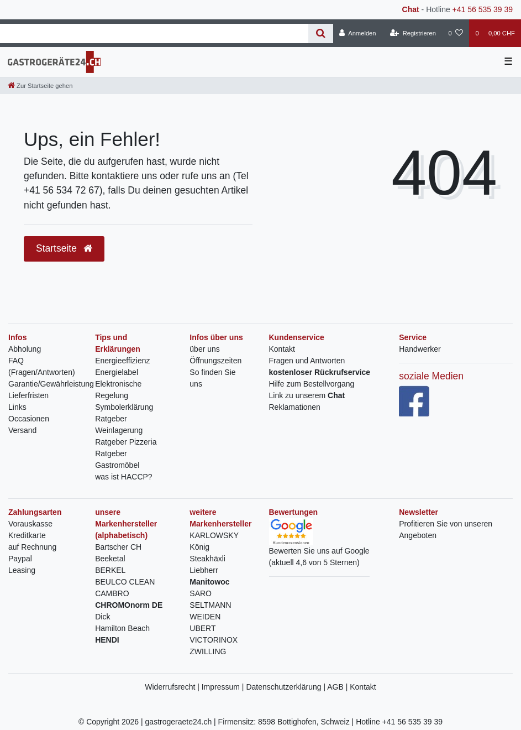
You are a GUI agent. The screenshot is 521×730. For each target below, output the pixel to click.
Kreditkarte (27, 535)
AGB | (338, 686)
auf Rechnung (32, 547)
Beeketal (110, 558)
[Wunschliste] (455, 33)
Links (17, 407)
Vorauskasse (30, 523)
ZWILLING (208, 651)
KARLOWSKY (214, 535)
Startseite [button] (64, 248)
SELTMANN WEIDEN (210, 611)
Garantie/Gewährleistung (51, 383)
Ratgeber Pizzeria (125, 441)
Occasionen (28, 418)
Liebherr (204, 570)
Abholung (24, 349)
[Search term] (154, 33)
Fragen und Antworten (307, 360)
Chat (410, 9)
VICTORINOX (214, 639)
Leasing (21, 570)
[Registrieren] (413, 33)
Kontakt (282, 349)
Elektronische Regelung (118, 389)
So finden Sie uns (212, 378)
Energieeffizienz (122, 360)
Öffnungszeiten (215, 360)
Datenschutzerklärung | (286, 686)
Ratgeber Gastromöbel (117, 459)
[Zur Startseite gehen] (40, 85)
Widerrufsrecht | (173, 686)
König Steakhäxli (207, 553)
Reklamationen (294, 407)
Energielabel (116, 372)
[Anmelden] (357, 33)
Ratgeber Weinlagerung (119, 424)
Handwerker (419, 349)
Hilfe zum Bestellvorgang (312, 383)
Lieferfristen (28, 395)
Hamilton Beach (122, 628)
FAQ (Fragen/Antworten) (41, 366)
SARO (201, 593)
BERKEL (110, 570)
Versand (22, 430)
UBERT (202, 628)
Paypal (20, 558)
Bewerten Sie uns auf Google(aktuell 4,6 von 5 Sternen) (319, 546)
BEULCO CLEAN (125, 581)
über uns (204, 349)
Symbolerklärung (124, 407)
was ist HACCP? (123, 476)
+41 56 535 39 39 (482, 9)
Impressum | (224, 686)
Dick (102, 616)
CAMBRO (112, 593)
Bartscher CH (118, 547)
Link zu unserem (307, 395)
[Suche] (320, 33)
